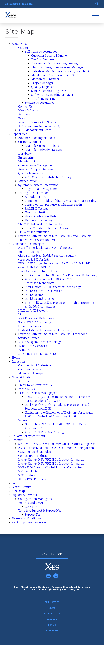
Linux (22, 314)
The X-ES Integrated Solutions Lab (41, 224)
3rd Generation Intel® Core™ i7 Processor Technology (61, 275)
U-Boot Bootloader (30, 326)
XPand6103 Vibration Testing (44, 432)
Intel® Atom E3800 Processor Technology (53, 287)
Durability (25, 153)
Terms (52, 625)
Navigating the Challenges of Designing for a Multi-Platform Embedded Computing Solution (59, 414)
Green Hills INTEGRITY (34, 267)
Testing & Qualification (33, 193)
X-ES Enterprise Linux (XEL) (37, 354)
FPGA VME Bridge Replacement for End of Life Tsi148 (54, 263)
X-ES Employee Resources (29, 522)
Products (18, 440)
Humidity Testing (36, 212)
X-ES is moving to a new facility (39, 126)
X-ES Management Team (34, 130)
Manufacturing (28, 161)
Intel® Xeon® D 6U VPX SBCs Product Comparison (52, 463)
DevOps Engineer (42, 59)
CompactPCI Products (32, 456)
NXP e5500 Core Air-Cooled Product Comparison (51, 467)
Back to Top (52, 553)
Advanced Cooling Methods (36, 138)
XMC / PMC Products (32, 479)
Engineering (26, 157)
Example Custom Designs (42, 146)
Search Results (21, 487)
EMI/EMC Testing (36, 208)
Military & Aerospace (32, 373)
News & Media (21, 377)
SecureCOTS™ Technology (35, 322)
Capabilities (19, 134)
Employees (52, 602)
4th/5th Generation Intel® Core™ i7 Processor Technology (48, 281)
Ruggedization (28, 181)
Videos (22, 420)
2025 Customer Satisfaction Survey (48, 177)
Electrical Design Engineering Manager (57, 67)
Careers (23, 48)
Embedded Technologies (28, 244)
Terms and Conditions (26, 518)
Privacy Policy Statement (28, 436)
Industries (18, 361)
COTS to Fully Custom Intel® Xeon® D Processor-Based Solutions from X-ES (58, 399)
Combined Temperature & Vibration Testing (54, 204)
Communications (29, 369)
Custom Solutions (30, 142)
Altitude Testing (35, 197)
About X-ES (19, 44)
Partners (24, 114)
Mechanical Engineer (45, 79)
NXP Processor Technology (36, 318)
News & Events (28, 110)
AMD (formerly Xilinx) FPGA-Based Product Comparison (56, 448)
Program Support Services (35, 169)
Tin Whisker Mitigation (33, 232)
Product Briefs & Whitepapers (38, 393)
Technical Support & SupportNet (39, 510)
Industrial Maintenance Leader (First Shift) (60, 71)
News (52, 608)
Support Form (34, 514)
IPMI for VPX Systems (33, 310)
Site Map (18, 491)
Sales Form (19, 483)
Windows (24, 350)
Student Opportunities (39, 102)
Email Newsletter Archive (35, 385)
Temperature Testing (39, 220)
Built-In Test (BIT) (30, 252)
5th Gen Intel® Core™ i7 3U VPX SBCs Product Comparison (57, 444)
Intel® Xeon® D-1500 (39, 299)
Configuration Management (36, 499)
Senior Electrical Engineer (48, 91)
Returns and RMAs (31, 503)
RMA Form (32, 507)
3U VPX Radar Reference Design (46, 228)
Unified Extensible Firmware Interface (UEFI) (48, 330)
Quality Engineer (42, 87)
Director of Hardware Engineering (54, 63)
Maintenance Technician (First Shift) (55, 75)
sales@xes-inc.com (19, 3)
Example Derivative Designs (43, 150)
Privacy (52, 619)
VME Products (27, 471)
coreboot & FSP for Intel (34, 259)
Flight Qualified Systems (41, 189)
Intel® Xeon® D (35, 295)
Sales (21, 118)
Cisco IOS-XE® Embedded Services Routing (47, 255)
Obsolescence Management (36, 165)
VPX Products (27, 475)
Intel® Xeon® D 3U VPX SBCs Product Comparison (52, 459)
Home (16, 357)
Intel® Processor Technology (37, 271)
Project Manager (42, 83)
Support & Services (24, 495)
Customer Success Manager (49, 55)
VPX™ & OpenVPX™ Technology (39, 342)
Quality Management (32, 173)
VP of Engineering (43, 99)
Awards (23, 381)
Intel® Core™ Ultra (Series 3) (44, 291)
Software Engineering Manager (52, 95)
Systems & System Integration (38, 185)
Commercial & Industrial (35, 365)
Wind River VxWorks (32, 346)
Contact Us (25, 106)
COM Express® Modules (34, 452)
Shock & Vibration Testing (42, 216)
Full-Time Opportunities (41, 51)
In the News (26, 389)
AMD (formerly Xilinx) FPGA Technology (45, 248)
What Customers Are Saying (37, 122)
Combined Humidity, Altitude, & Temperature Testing (60, 201)
